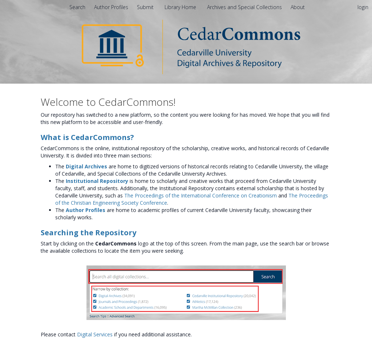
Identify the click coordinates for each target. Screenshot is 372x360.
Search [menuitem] (77, 7)
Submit (146, 7)
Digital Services (95, 334)
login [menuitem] (362, 7)
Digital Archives (86, 166)
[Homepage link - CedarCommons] (186, 46)
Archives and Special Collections (245, 7)
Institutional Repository (97, 180)
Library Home (181, 7)
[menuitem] (297, 7)
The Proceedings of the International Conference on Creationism (200, 195)
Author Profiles (85, 210)
